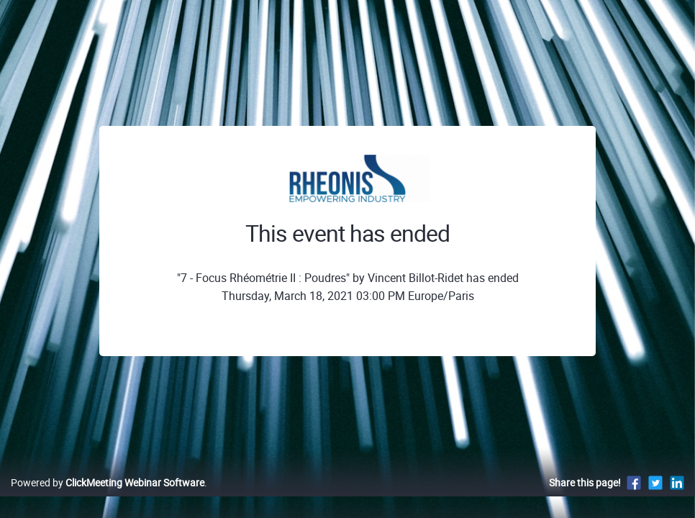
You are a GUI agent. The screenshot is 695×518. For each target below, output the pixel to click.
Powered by (107, 497)
